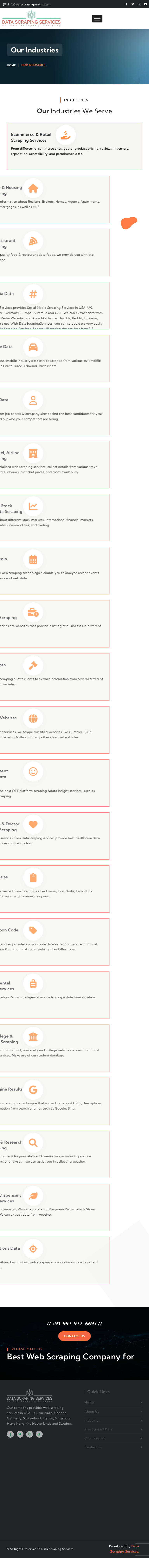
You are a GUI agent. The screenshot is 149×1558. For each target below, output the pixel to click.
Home (11, 65)
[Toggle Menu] (97, 18)
